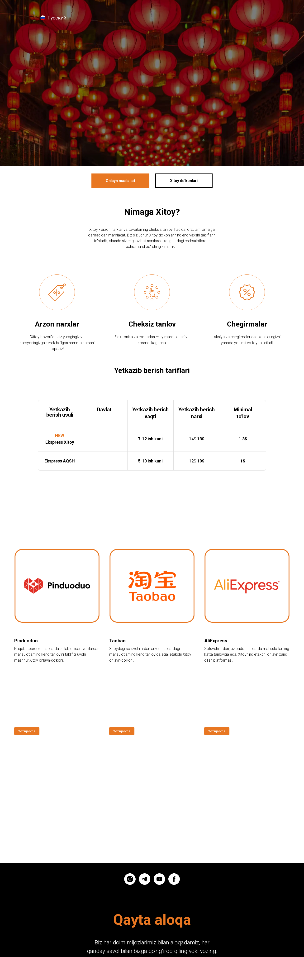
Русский (57, 18)
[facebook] (174, 820)
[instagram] (130, 820)
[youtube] (159, 820)
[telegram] (144, 820)
